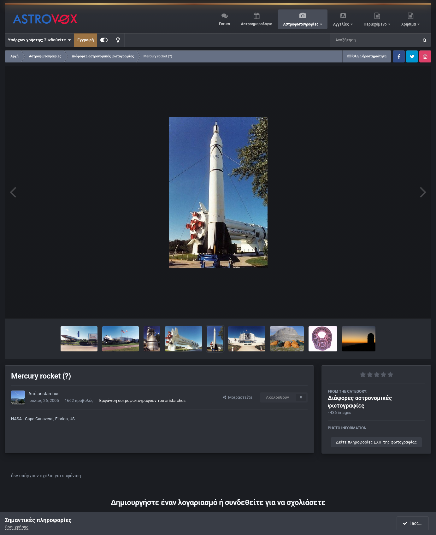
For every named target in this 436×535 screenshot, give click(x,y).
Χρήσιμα (409, 24)
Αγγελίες (341, 24)
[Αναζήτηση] (361, 40)
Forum (224, 24)
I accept (413, 523)
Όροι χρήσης (16, 527)
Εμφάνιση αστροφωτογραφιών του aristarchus (142, 400)
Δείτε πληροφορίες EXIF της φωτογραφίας (376, 442)
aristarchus (49, 393)
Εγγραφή (85, 40)
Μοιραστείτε (237, 397)
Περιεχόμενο (376, 24)
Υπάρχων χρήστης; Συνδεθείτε (39, 40)
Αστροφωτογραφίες (301, 24)
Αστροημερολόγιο (256, 24)
